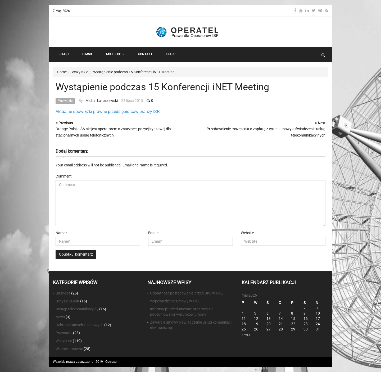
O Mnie (87, 54)
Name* (61, 233)
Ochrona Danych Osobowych (79, 325)
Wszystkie (65, 101)
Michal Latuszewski (101, 100)
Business (63, 293)
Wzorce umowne (69, 349)
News (60, 317)
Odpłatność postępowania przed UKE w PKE (186, 293)
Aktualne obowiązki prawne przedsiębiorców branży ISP (107, 111)
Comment (64, 176)
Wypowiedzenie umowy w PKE (175, 301)
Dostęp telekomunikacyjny (77, 309)
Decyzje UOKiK (67, 301)
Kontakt (145, 54)
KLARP (170, 54)
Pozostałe (64, 333)
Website (247, 233)
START (64, 54)
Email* (153, 233)
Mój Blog (115, 54)
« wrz (246, 334)
